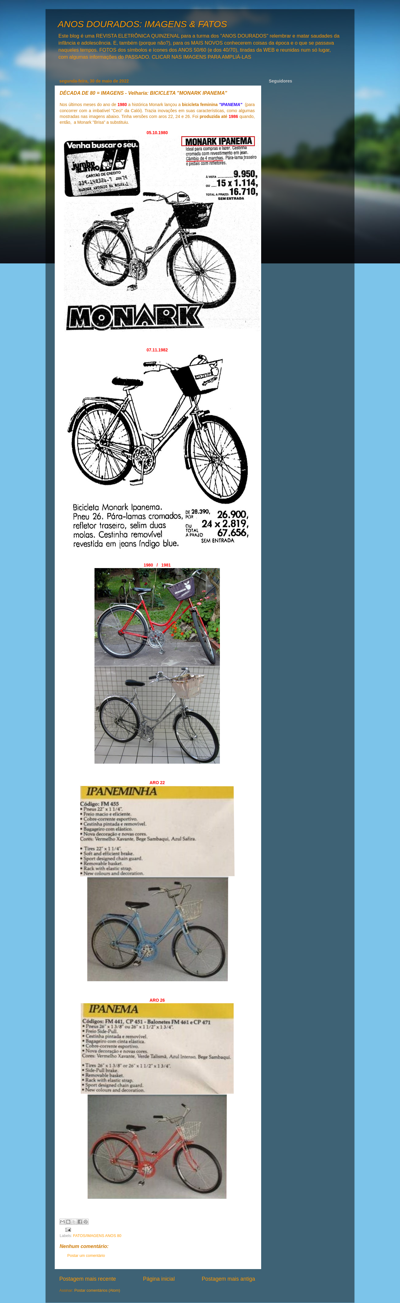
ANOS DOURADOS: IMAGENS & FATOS (142, 24)
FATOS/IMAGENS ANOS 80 (97, 1236)
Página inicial (159, 1279)
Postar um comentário (86, 1255)
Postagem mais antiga (228, 1279)
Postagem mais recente (87, 1279)
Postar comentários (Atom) (97, 1290)
